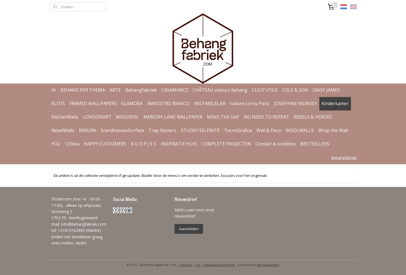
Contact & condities (276, 144)
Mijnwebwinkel (268, 265)
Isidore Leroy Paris (249, 103)
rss (198, 265)
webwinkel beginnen (219, 265)
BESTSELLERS (314, 144)
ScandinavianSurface (122, 130)
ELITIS (58, 103)
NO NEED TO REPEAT (266, 117)
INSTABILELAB (209, 103)
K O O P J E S (143, 144)
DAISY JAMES (326, 90)
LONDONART (97, 117)
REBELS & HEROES (313, 117)
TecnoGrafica (238, 130)
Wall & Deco (268, 130)
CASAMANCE (174, 90)
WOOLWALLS (300, 130)
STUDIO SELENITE (200, 130)
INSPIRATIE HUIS (179, 144)
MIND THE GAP (223, 117)
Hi (53, 90)
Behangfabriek (141, 90)
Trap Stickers (162, 130)
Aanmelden (189, 228)
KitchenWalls (64, 117)
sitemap (186, 265)
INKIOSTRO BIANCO (168, 103)
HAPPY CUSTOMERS (105, 144)
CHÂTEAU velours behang (220, 90)
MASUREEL (127, 117)
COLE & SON (295, 90)
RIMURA (87, 130)
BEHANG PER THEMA (82, 90)
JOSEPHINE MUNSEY (295, 103)
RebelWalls (62, 130)
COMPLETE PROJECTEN (226, 144)
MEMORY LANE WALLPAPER (172, 117)
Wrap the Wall (333, 130)
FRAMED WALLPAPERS (93, 103)
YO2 (55, 144)
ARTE (115, 90)
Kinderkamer (335, 103)
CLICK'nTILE (265, 90)
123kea (71, 144)
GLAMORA (132, 103)
